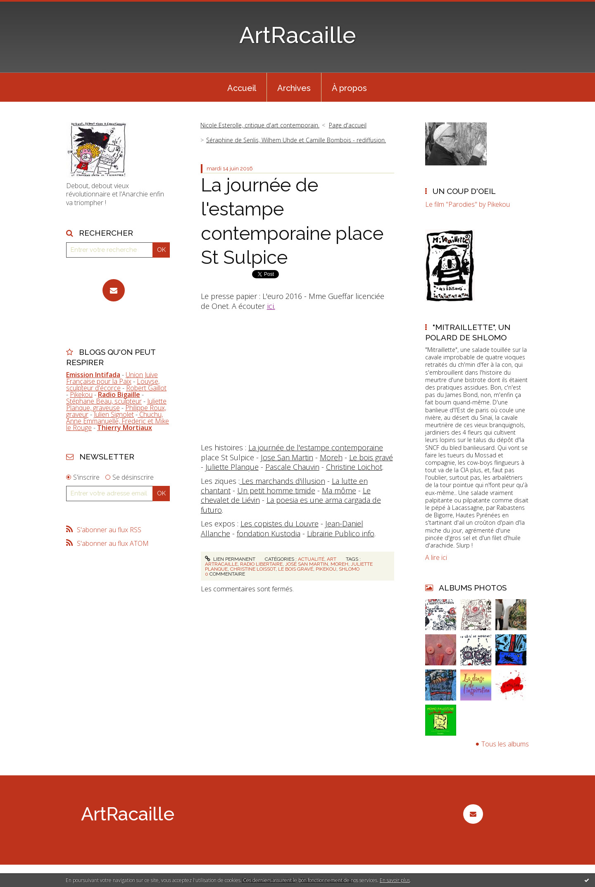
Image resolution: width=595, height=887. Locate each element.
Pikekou (81, 394)
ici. (271, 306)
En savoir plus (395, 880)
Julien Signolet (114, 414)
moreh (339, 564)
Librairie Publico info (340, 533)
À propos (349, 88)
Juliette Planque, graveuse (116, 404)
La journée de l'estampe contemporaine (315, 447)
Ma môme (339, 490)
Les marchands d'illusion (282, 481)
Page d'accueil (348, 125)
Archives (294, 88)
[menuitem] (242, 87)
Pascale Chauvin (292, 467)
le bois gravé (295, 569)
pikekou (326, 569)
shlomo (349, 569)
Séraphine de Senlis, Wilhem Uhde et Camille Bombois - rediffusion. (296, 140)
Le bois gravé (371, 457)
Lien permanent (230, 559)
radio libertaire (261, 564)
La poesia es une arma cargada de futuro (291, 504)
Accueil (241, 88)
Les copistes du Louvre (279, 523)
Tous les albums (505, 743)
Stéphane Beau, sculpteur (104, 401)
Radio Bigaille (119, 394)
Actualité (311, 559)
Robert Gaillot (146, 387)
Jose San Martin (287, 457)
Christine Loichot (354, 467)
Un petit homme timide (276, 490)
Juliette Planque (232, 467)
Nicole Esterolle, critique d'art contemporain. (259, 125)
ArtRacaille (297, 35)
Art (331, 559)
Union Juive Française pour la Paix (112, 378)
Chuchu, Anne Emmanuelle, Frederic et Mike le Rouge (117, 421)
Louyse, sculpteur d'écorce (112, 384)
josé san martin (306, 564)
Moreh (331, 457)
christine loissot (253, 569)
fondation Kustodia (268, 533)
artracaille (221, 564)
